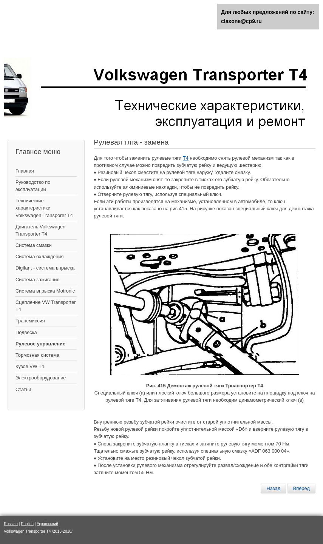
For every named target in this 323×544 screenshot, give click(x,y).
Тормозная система (37, 355)
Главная (24, 171)
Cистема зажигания (37, 279)
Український (47, 524)
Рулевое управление (40, 344)
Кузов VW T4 (29, 366)
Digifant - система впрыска (44, 268)
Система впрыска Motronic (45, 291)
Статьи (23, 389)
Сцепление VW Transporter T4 (45, 305)
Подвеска (26, 332)
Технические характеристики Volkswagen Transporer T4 (44, 208)
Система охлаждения (39, 256)
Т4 (186, 158)
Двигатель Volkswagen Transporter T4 (40, 230)
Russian (11, 524)
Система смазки (33, 245)
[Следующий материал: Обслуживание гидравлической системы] (301, 488)
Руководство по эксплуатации (32, 185)
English (27, 524)
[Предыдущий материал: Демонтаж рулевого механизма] (273, 488)
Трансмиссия (30, 321)
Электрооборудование (40, 378)
